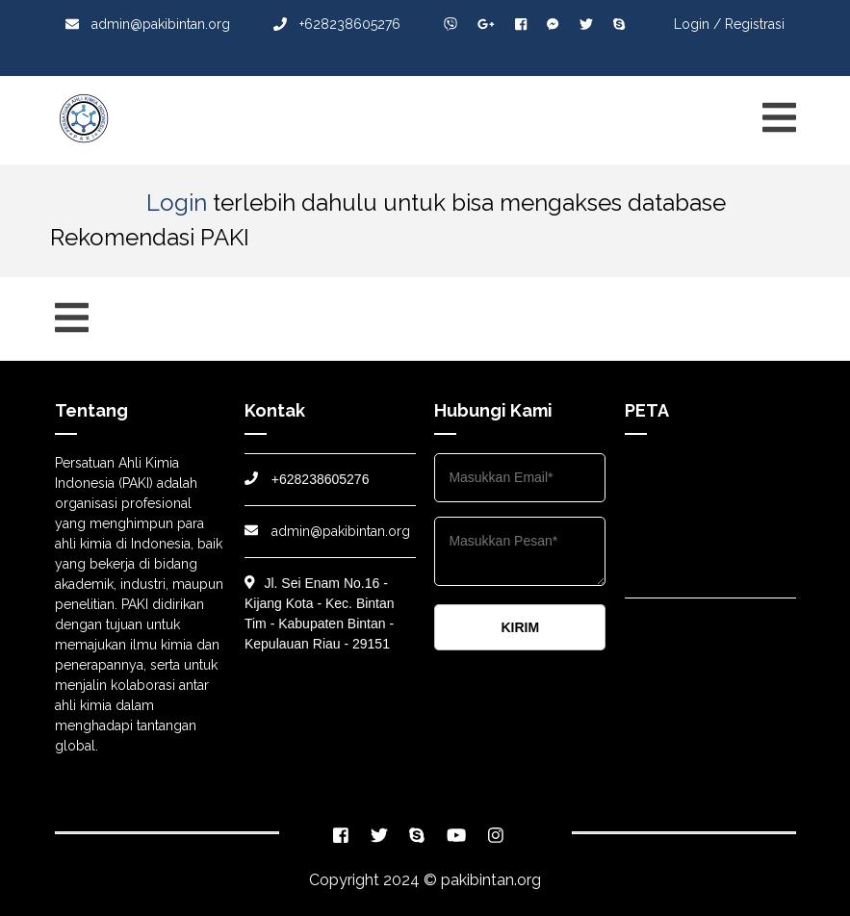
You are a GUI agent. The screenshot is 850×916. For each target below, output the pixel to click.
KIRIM (520, 627)
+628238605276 (336, 24)
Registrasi (755, 24)
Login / (697, 24)
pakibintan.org (491, 880)
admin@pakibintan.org (147, 24)
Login (176, 202)
